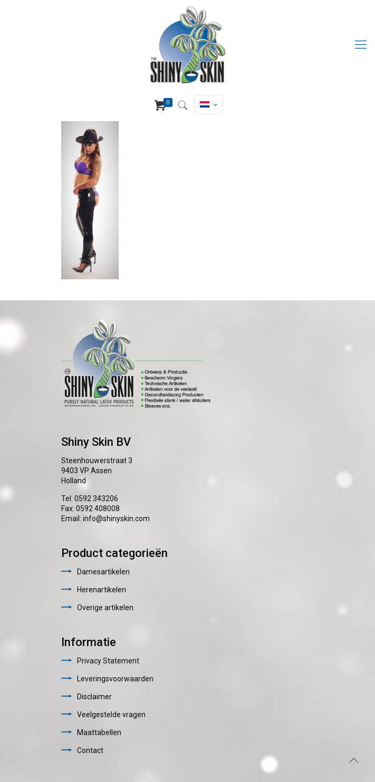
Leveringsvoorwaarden (115, 679)
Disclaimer (94, 696)
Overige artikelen (105, 607)
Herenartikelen (101, 589)
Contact (90, 750)
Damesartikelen (103, 572)
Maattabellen (99, 732)
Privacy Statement (108, 661)
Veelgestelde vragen (111, 714)
